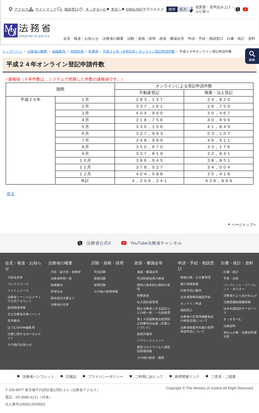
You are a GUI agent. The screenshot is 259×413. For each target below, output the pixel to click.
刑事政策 (143, 295)
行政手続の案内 (191, 290)
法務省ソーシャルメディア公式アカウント (24, 299)
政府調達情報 (17, 307)
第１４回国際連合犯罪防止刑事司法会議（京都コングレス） (153, 323)
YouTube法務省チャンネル (151, 242)
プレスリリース (18, 283)
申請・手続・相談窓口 (205, 38)
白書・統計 (231, 271)
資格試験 (100, 278)
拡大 (183, 9)
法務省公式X (94, 242)
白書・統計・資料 (241, 38)
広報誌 (71, 377)
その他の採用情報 (106, 291)
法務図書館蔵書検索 (237, 302)
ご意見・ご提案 (223, 377)
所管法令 (57, 291)
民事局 (93, 51)
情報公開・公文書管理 (195, 277)
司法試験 (100, 271)
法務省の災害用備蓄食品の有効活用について (197, 318)
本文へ (116, 9)
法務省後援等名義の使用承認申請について (197, 329)
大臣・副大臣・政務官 (66, 271)
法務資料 (229, 325)
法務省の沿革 (60, 304)
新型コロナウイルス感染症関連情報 (153, 349)
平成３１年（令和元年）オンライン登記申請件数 (139, 51)
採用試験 (100, 284)
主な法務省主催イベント (24, 314)
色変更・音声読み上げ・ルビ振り (214, 9)
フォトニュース (18, 290)
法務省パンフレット (38, 377)
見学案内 (14, 320)
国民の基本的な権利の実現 (153, 287)
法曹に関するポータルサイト (24, 336)
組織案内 (59, 51)
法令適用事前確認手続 (195, 297)
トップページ (13, 51)
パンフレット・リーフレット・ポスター (240, 287)
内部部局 (77, 51)
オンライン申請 (191, 303)
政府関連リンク (187, 377)
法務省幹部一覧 (61, 278)
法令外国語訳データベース (240, 310)
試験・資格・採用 (141, 38)
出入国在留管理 (147, 302)
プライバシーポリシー (105, 377)
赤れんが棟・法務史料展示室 (240, 334)
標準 (172, 9)
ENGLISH (134, 9)
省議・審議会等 (147, 271)
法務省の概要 (113, 38)
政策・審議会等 (171, 38)
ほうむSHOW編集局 (21, 327)
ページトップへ (244, 225)
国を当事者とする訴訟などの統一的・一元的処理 (153, 310)
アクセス (21, 9)
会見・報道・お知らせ (81, 38)
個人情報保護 (189, 283)
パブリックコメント (150, 340)
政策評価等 (144, 334)
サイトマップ (45, 9)
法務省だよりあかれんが (240, 295)
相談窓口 (71, 9)
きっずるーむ (96, 9)
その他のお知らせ (20, 344)
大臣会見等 (15, 277)
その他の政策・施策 (150, 357)
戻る (11, 194)
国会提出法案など (63, 298)
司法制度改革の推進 (150, 278)
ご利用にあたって (149, 377)
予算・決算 (231, 278)
